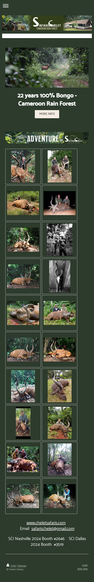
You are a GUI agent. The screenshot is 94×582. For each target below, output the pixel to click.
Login (85, 565)
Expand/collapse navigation (47, 5)
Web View (82, 569)
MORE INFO (47, 114)
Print (11, 566)
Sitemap (22, 566)
